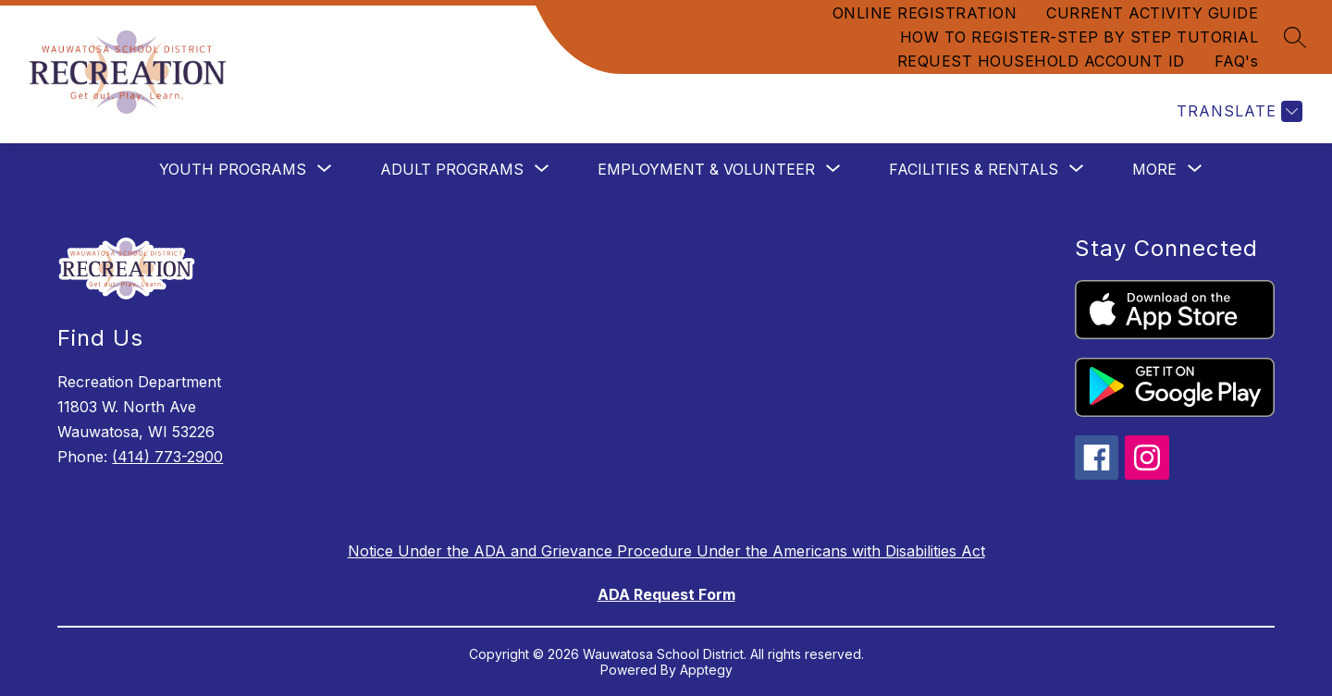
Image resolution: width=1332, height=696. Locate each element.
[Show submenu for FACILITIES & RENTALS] (973, 169)
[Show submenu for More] (1154, 169)
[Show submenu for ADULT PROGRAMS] (452, 169)
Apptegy (706, 670)
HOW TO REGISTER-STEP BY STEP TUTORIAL (1079, 37)
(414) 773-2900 (167, 456)
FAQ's (1237, 61)
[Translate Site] (1237, 111)
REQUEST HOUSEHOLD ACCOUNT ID (1041, 61)
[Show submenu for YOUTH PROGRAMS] (232, 169)
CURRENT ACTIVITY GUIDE (1152, 13)
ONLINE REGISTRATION (925, 13)
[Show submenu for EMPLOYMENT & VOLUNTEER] (706, 169)
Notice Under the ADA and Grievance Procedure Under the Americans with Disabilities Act (666, 551)
